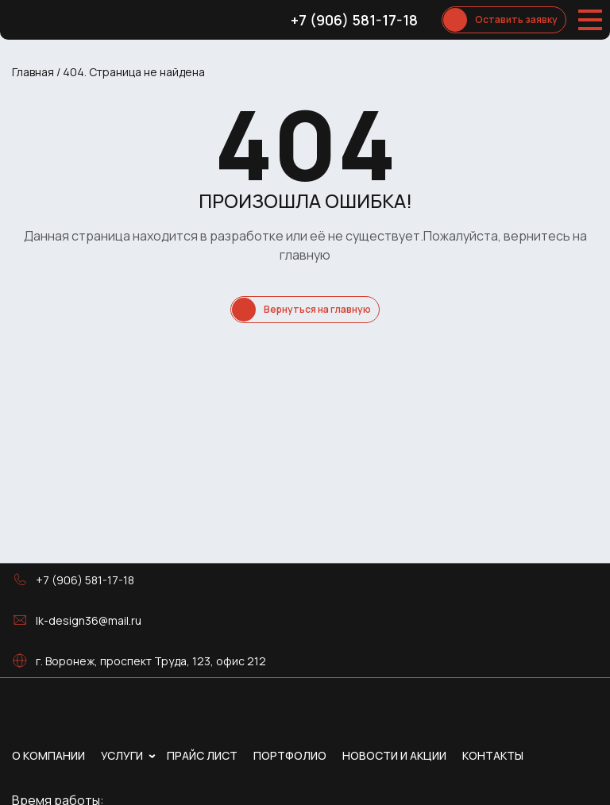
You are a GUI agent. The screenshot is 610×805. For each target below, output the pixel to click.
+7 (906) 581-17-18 (354, 19)
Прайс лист (202, 755)
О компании (48, 755)
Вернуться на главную (317, 309)
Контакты (492, 755)
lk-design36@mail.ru (88, 620)
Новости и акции (394, 755)
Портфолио (289, 755)
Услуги (122, 755)
